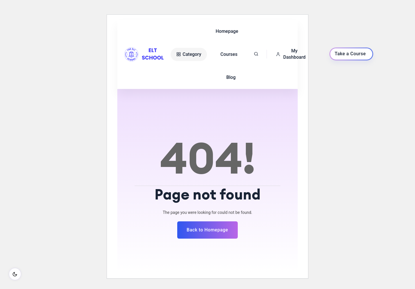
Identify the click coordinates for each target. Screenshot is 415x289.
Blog (230, 77)
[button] (292, 54)
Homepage (227, 31)
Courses (228, 54)
